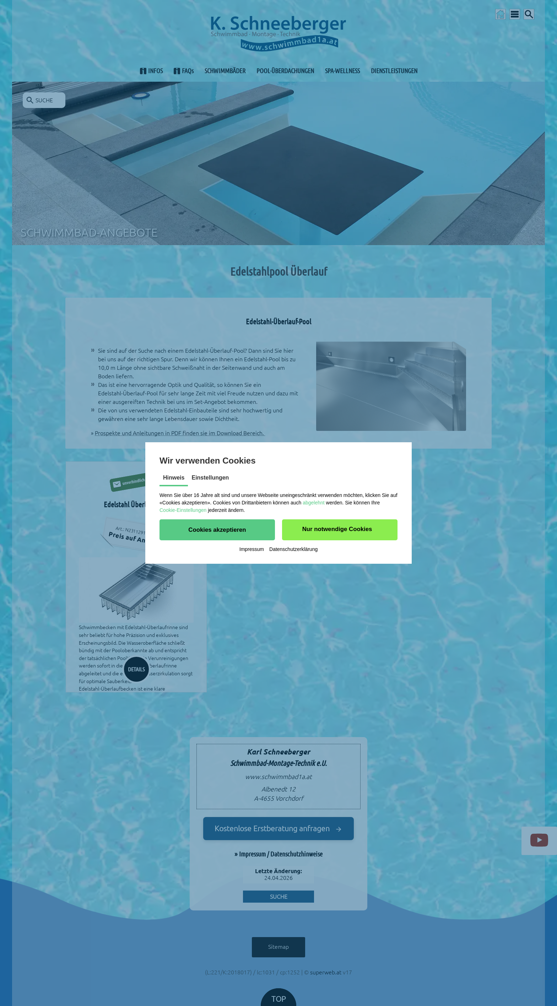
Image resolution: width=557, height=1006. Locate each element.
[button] (217, 529)
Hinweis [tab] (173, 478)
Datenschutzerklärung (293, 549)
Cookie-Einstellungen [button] (182, 510)
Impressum (251, 549)
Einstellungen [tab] (210, 478)
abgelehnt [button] (314, 502)
